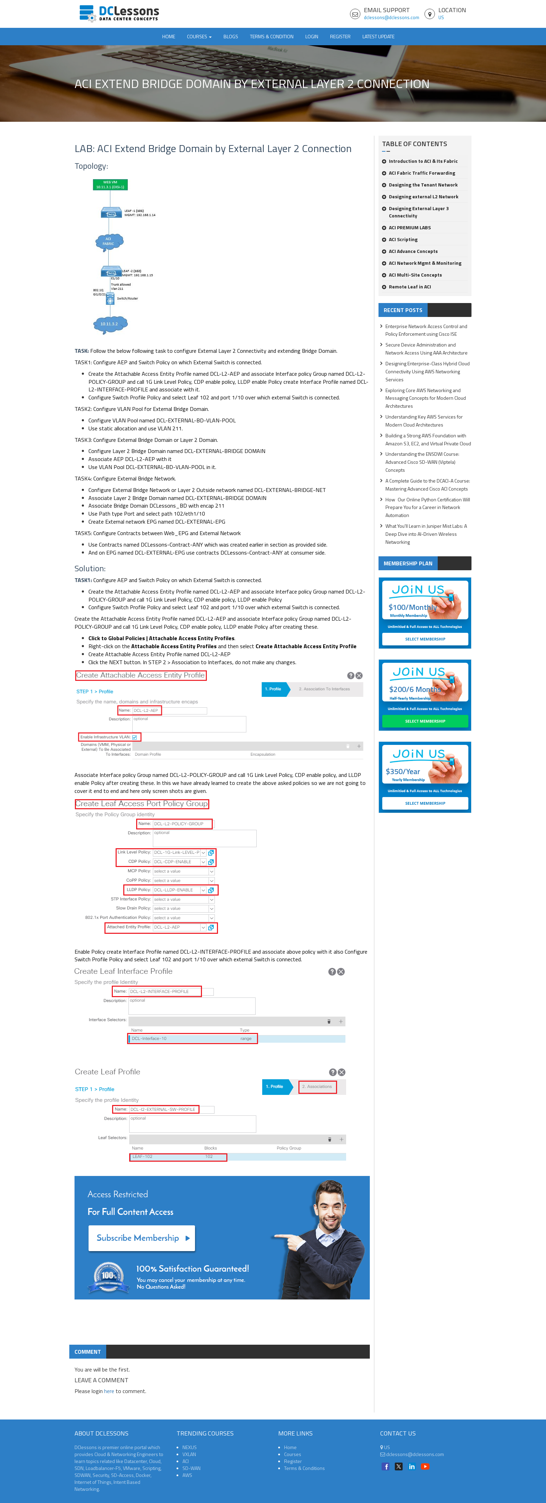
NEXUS (189, 1447)
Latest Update (378, 36)
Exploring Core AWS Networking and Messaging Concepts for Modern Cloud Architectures (425, 398)
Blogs (231, 36)
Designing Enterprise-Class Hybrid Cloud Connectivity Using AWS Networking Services (427, 371)
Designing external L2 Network (420, 196)
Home (168, 36)
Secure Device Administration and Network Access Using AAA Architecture (426, 348)
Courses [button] (199, 36)
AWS (187, 1475)
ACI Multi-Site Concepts (412, 274)
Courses (292, 1454)
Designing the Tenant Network (420, 184)
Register (340, 36)
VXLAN (189, 1454)
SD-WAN (191, 1468)
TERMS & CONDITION (272, 36)
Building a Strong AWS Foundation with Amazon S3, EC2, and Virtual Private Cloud (428, 439)
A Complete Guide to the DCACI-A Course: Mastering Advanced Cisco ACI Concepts (427, 484)
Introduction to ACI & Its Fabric (420, 161)
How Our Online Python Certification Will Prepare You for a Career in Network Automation (427, 507)
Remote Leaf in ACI (406, 286)
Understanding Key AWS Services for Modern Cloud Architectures (424, 420)
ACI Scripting (400, 239)
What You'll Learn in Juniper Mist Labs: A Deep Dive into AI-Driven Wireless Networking (426, 534)
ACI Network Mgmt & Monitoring (421, 263)
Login (311, 36)
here (109, 1391)
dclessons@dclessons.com (391, 17)
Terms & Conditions (304, 1468)
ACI (185, 1461)
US (441, 17)
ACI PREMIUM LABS (406, 227)
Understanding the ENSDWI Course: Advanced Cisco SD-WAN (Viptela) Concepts (422, 462)
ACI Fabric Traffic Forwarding (418, 172)
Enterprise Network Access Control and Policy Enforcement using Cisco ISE (426, 330)
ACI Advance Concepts (410, 251)
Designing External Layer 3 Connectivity (415, 212)
